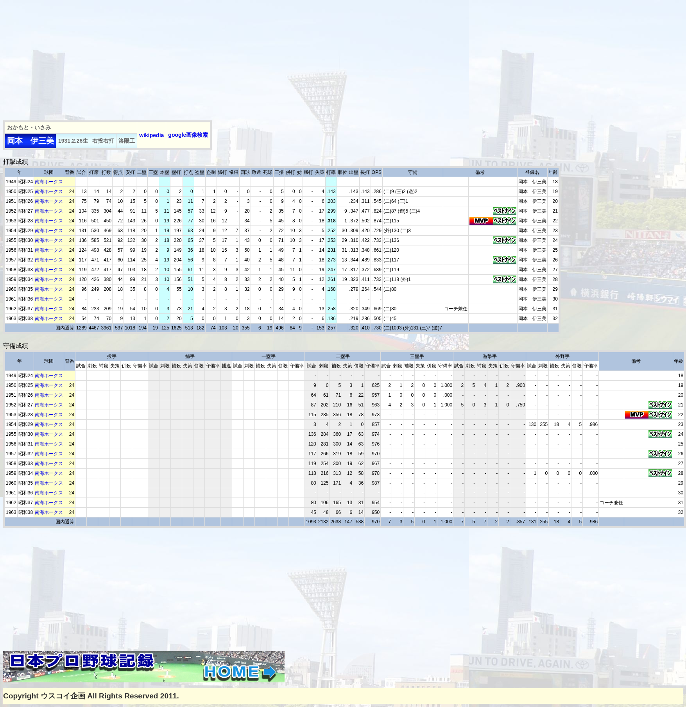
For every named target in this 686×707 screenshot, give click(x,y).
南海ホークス (49, 181)
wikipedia (151, 135)
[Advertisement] (130, 58)
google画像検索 (188, 135)
